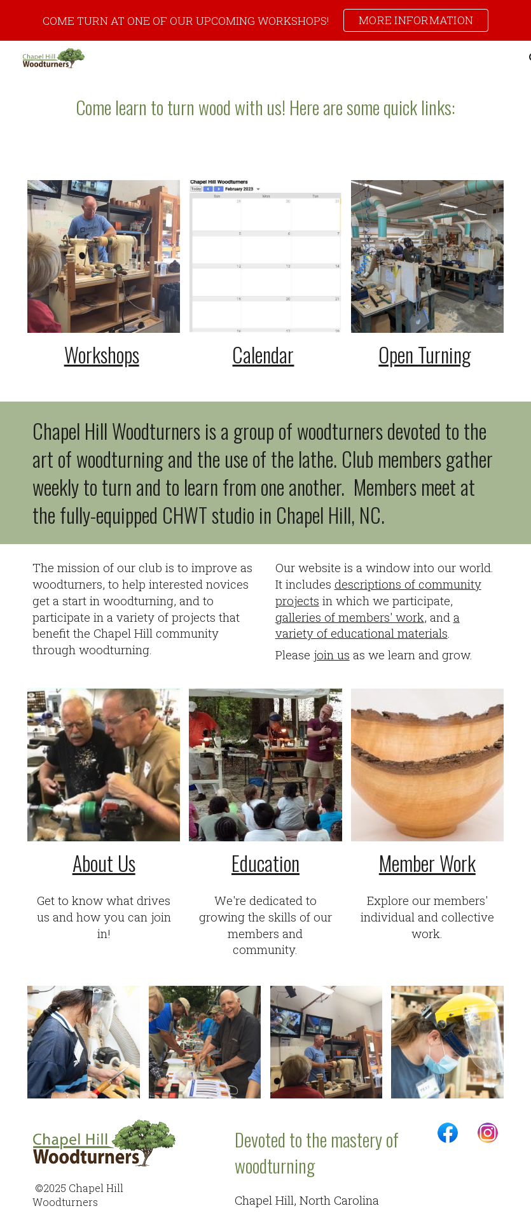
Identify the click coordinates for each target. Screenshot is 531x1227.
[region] (265, 20)
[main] (265, 107)
